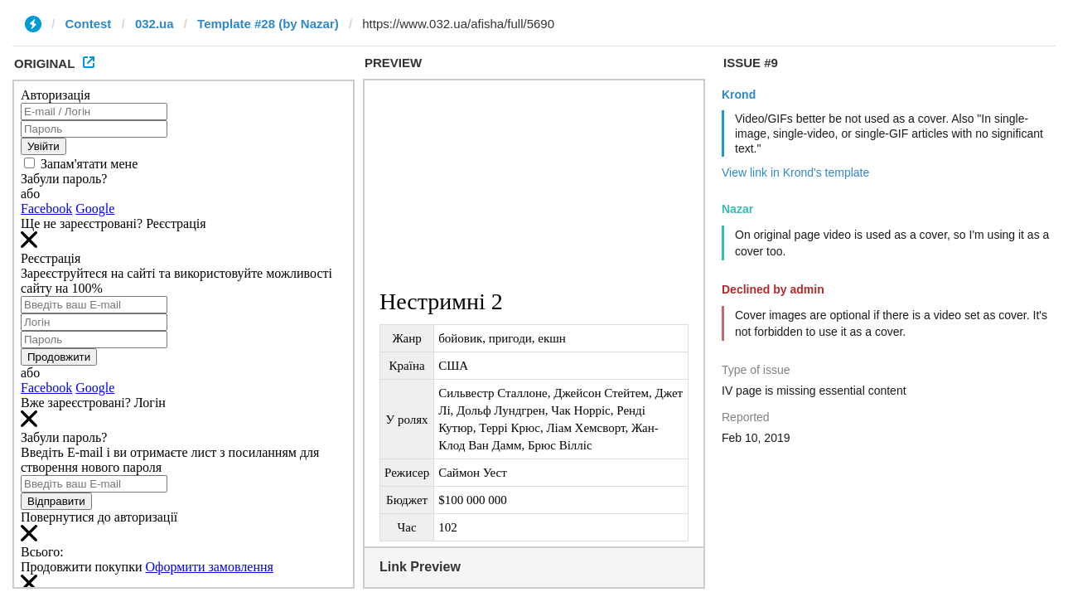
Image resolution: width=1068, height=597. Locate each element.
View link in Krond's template (795, 172)
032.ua (154, 24)
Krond (739, 94)
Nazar (737, 209)
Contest (88, 24)
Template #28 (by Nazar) (268, 24)
